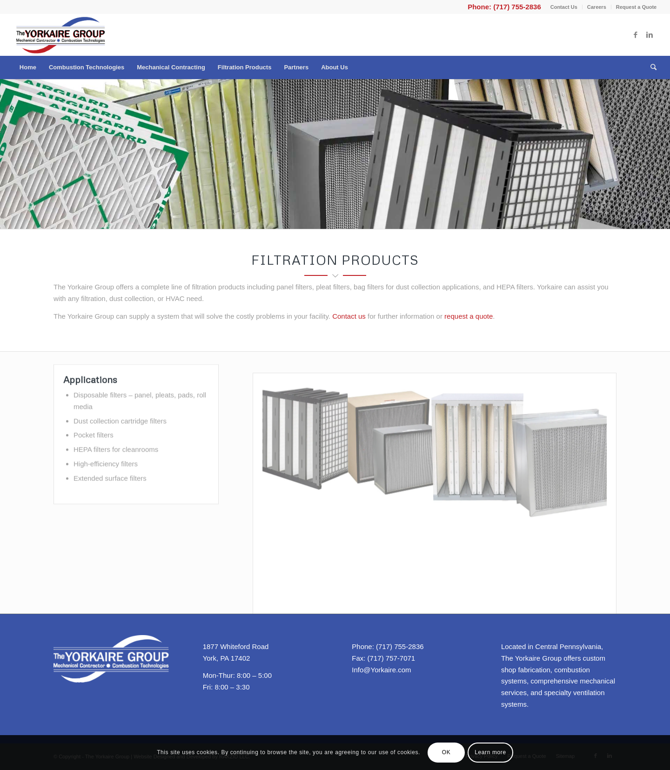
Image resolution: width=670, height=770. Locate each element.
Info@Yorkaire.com (381, 670)
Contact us (349, 316)
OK (446, 752)
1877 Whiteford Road (236, 646)
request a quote (468, 316)
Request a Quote (636, 7)
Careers (596, 7)
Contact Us (563, 7)
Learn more (490, 752)
